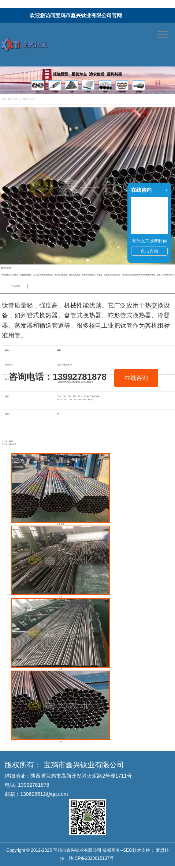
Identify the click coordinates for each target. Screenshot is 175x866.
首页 (9, 99)
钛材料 (26, 99)
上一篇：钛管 (7, 441)
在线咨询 (136, 378)
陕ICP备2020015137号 (91, 858)
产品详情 (15, 286)
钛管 (32, 99)
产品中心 (17, 99)
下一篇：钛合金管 (9, 444)
